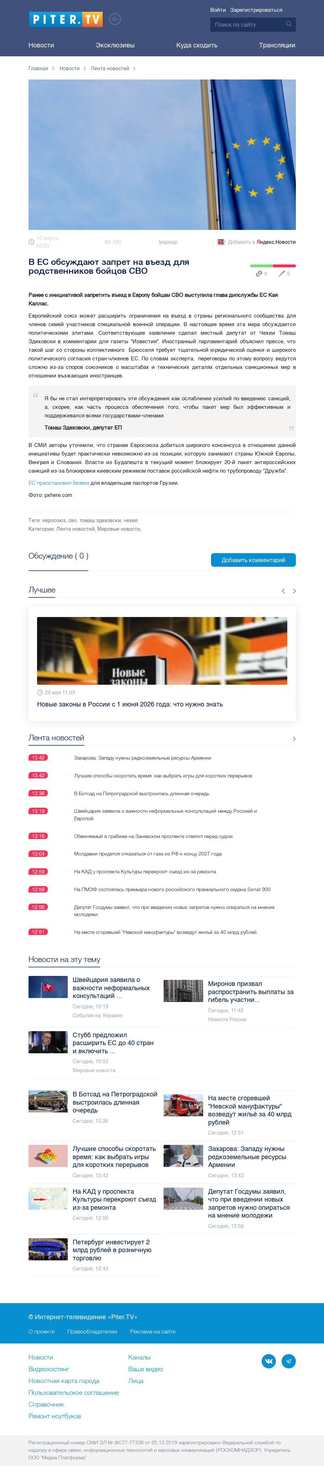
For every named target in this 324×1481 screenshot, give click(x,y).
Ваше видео (145, 1369)
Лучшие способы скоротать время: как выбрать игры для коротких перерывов (163, 775)
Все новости (274, 739)
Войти (218, 10)
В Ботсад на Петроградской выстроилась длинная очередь (141, 793)
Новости (41, 45)
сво (72, 521)
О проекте (42, 1332)
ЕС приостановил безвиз (59, 482)
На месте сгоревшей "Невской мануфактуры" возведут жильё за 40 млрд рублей (165, 932)
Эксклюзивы (115, 45)
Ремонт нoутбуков (55, 1416)
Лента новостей (75, 529)
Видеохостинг (49, 1369)
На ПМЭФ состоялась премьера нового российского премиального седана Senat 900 (172, 889)
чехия (131, 521)
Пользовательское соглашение (74, 1393)
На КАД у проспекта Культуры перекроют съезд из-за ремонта (145, 871)
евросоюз (54, 521)
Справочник (46, 1405)
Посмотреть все (51, 563)
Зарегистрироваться (256, 10)
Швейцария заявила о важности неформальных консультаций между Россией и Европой (165, 814)
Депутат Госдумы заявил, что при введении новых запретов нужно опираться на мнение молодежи (165, 910)
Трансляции (277, 45)
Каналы (139, 1358)
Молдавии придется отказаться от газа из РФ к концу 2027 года (148, 853)
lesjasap (168, 242)
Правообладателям (92, 1332)
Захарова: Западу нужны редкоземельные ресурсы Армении (142, 757)
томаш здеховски (100, 521)
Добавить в (255, 242)
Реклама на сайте (152, 1332)
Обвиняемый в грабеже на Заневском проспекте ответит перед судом (153, 836)
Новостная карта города (64, 1381)
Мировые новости (118, 529)
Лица (135, 1381)
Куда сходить (196, 45)
